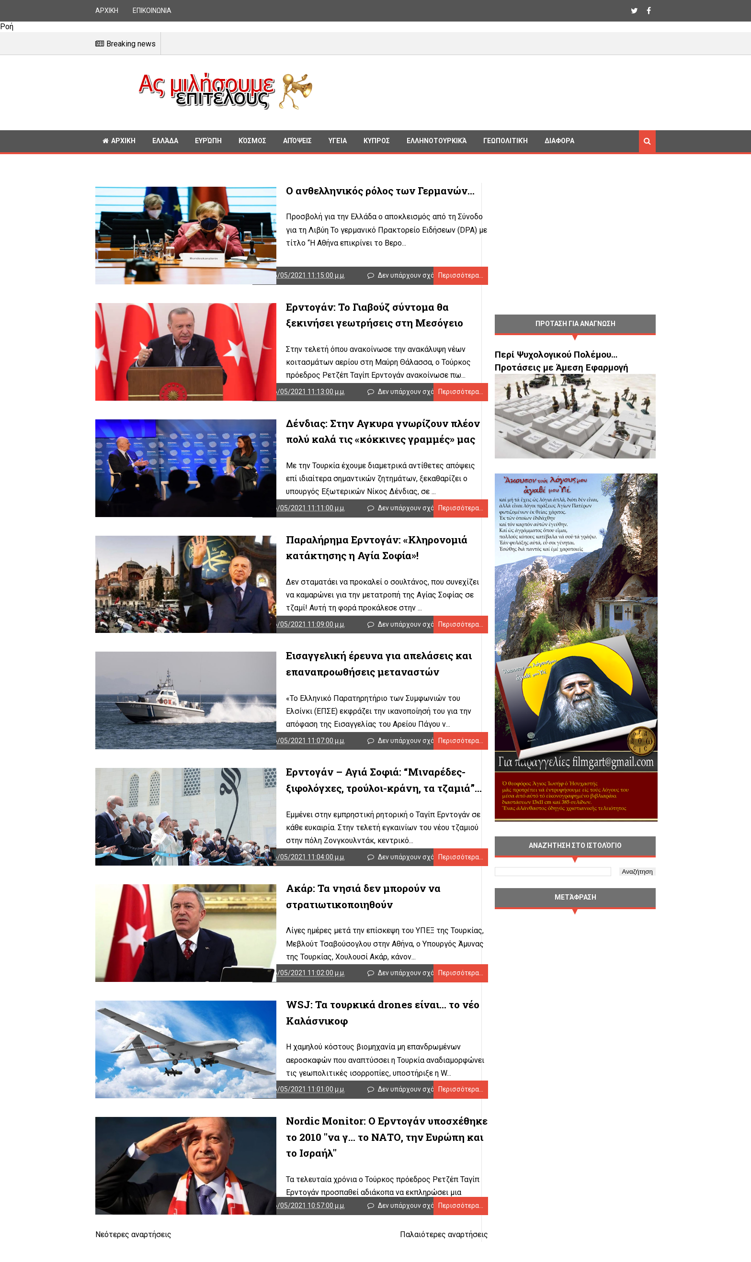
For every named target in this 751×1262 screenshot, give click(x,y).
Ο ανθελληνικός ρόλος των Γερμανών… (348, 190)
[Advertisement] (488, 91)
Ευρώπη (208, 141)
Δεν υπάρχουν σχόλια (405, 278)
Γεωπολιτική (505, 141)
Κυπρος (377, 141)
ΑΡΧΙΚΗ (106, 10)
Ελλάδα (165, 141)
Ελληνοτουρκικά (437, 141)
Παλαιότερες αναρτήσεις (425, 1256)
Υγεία (338, 141)
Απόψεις (297, 141)
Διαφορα (559, 141)
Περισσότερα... (441, 278)
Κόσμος (252, 141)
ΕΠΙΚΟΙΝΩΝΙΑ (152, 10)
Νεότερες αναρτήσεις (133, 1256)
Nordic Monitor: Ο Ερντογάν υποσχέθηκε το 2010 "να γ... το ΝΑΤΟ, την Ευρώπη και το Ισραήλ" (359, 1156)
